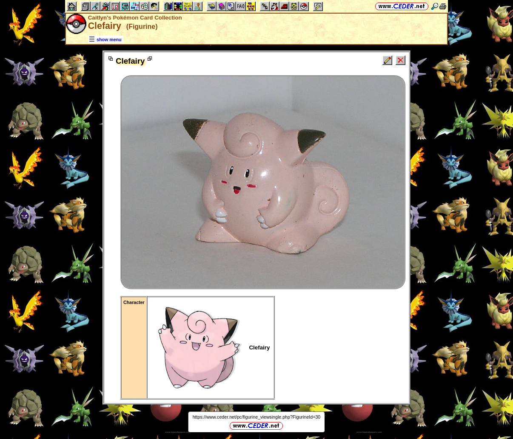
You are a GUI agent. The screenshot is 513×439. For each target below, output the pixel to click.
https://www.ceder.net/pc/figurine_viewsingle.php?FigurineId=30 (257, 416)
